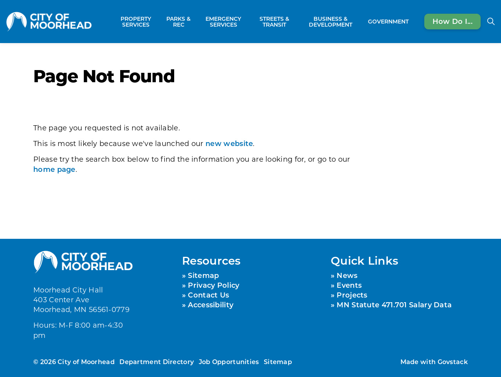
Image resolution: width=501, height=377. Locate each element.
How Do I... (452, 21)
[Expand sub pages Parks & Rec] (194, 21)
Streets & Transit (274, 21)
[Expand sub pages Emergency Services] (248, 21)
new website (229, 143)
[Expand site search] (491, 21)
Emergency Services (223, 21)
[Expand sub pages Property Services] (159, 21)
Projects (352, 294)
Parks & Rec (178, 21)
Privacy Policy (213, 285)
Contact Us (208, 294)
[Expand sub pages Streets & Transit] (296, 21)
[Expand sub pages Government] (412, 21)
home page (54, 169)
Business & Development (330, 21)
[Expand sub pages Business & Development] (361, 21)
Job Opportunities (229, 361)
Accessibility (210, 304)
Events (349, 285)
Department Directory (156, 361)
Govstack (453, 361)
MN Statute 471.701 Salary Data (394, 304)
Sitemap (203, 275)
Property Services (136, 21)
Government (388, 21)
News (347, 275)
